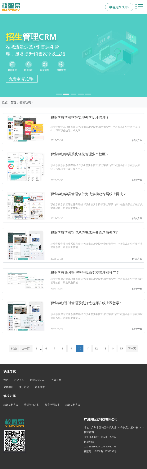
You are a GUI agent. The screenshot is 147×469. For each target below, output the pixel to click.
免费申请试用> (21, 79)
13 (104, 348)
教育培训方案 (52, 404)
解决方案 (137, 140)
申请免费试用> (119, 7)
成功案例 (8, 387)
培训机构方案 (10, 404)
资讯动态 (40, 387)
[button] (59, 94)
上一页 (26, 348)
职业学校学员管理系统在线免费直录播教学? (84, 232)
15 (121, 348)
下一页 (132, 348)
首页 (13, 102)
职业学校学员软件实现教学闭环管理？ (80, 117)
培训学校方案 (31, 404)
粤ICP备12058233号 (105, 451)
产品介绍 (19, 380)
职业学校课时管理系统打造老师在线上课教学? (86, 303)
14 (112, 348)
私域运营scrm (38, 380)
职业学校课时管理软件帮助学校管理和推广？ (85, 272)
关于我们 (24, 387)
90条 (14, 348)
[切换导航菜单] (139, 7)
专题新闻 (56, 380)
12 (96, 348)
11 (87, 348)
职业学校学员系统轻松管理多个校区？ (80, 154)
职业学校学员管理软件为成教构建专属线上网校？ (88, 194)
